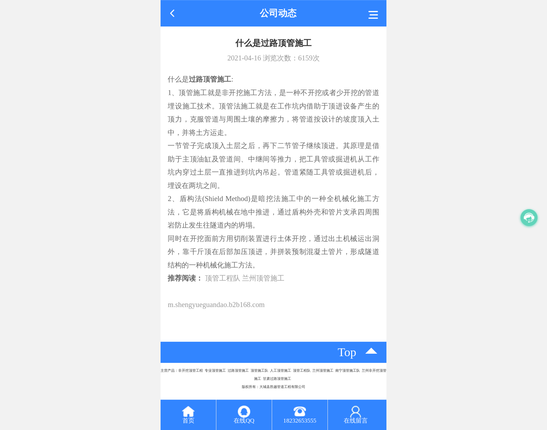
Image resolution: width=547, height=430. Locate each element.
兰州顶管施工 (263, 278)
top (347, 352)
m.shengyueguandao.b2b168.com (216, 304)
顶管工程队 (222, 278)
